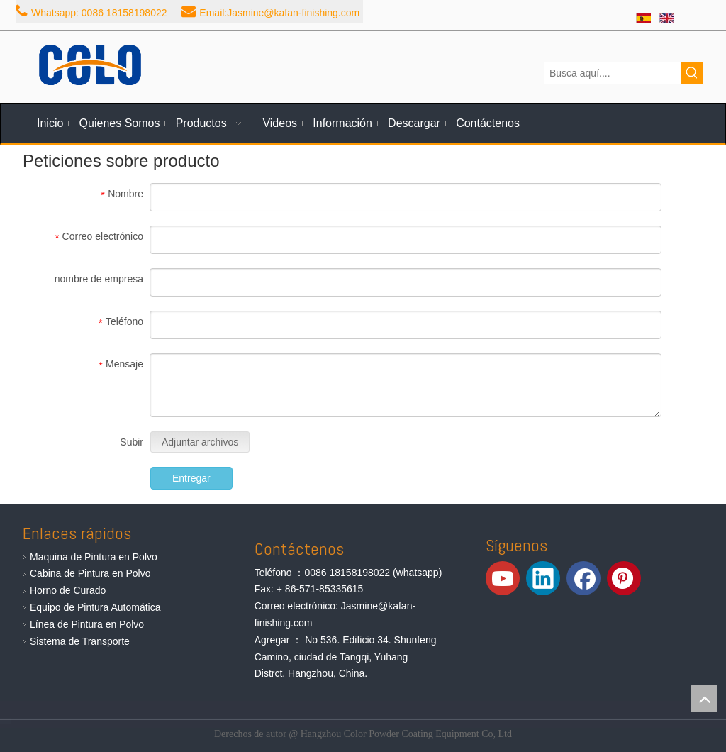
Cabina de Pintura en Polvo (90, 573)
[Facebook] (583, 578)
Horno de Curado (68, 590)
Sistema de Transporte (80, 641)
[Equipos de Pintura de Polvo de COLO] (90, 65)
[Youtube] (503, 578)
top (704, 698)
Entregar (191, 478)
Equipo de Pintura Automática (95, 607)
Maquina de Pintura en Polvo (93, 557)
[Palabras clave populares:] (692, 73)
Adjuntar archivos (200, 442)
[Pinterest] (624, 578)
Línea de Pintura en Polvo (87, 624)
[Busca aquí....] (612, 73)
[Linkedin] (543, 578)
